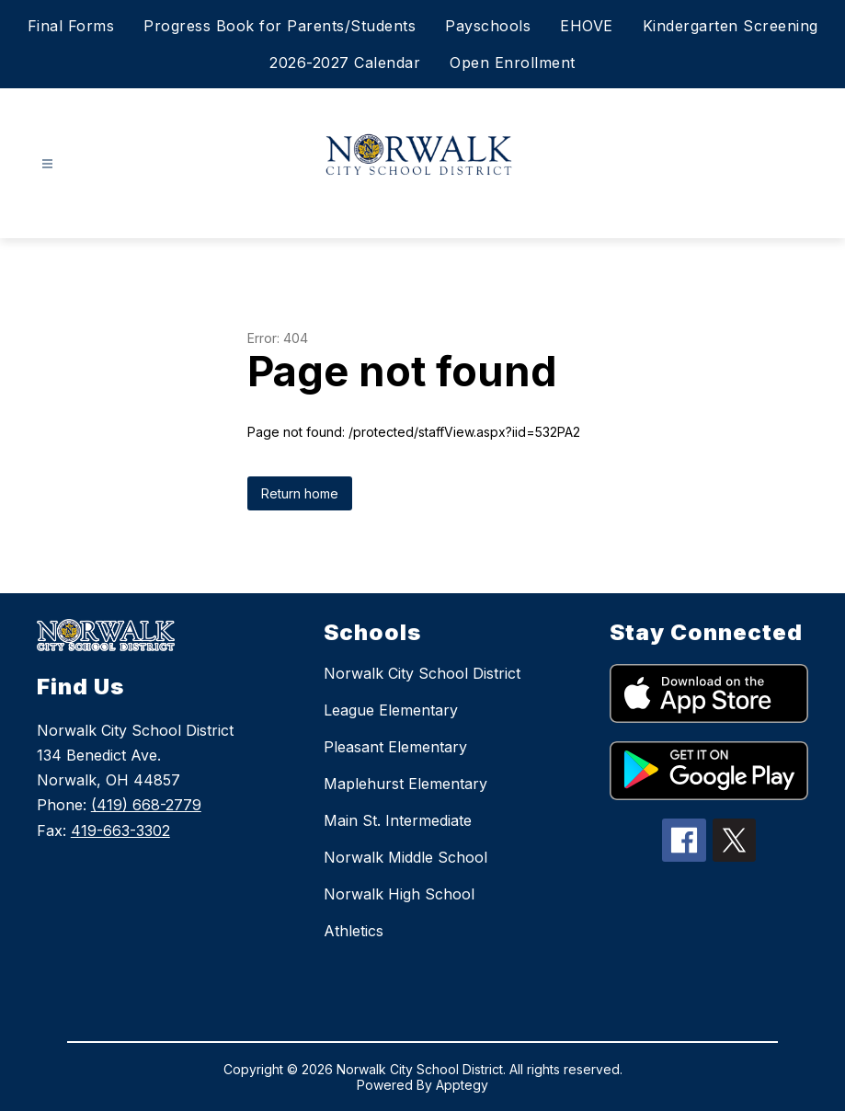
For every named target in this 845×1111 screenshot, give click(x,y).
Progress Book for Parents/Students (279, 26)
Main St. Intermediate (398, 820)
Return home (299, 493)
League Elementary (391, 710)
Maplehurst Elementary (405, 783)
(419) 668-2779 (146, 805)
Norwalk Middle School (405, 857)
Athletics (353, 931)
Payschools (488, 26)
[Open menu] (47, 164)
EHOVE (586, 26)
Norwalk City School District (422, 673)
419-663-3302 (120, 830)
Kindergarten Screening (730, 26)
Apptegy (462, 1085)
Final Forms (71, 26)
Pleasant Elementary (395, 747)
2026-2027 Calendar (344, 62)
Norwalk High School (399, 894)
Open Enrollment (513, 62)
